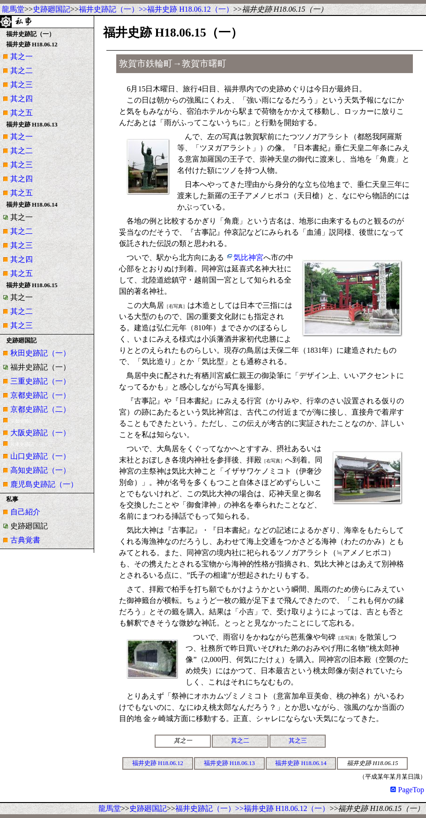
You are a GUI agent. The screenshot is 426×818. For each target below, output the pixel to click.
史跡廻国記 (51, 9)
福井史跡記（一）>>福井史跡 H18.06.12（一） (156, 9)
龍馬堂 (13, 9)
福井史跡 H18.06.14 (300, 763)
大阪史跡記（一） (40, 433)
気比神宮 (248, 257)
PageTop (407, 790)
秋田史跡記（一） (40, 353)
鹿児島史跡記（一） (44, 484)
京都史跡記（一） (40, 395)
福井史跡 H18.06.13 (229, 763)
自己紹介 (25, 512)
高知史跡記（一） (40, 470)
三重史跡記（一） (40, 381)
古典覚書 (25, 540)
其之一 (21, 56)
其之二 (21, 70)
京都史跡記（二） (40, 409)
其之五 (21, 113)
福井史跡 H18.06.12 (157, 763)
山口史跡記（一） (40, 456)
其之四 (21, 99)
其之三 (21, 85)
